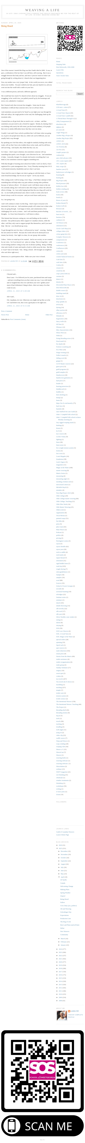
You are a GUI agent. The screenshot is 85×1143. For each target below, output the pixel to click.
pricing (58, 538)
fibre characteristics (62, 330)
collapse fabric (61, 231)
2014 (60, 981)
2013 (60, 984)
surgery (58, 670)
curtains (58, 276)
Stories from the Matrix (64, 656)
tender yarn (60, 693)
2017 (60, 972)
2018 (60, 968)
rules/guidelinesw (62, 572)
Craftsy (58, 265)
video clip (59, 735)
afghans (58, 127)
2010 (60, 994)
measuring (59, 476)
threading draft (61, 710)
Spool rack (59, 645)
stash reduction (61, 651)
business (59, 217)
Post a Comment (6, 311)
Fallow (62, 902)
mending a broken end (63, 482)
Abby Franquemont (62, 121)
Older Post (49, 315)
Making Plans (64, 889)
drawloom (59, 299)
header (58, 383)
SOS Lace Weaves (62, 631)
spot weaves (60, 648)
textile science (61, 699)
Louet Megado (61, 456)
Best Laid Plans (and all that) (69, 925)
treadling (59, 727)
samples (59, 577)
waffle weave (60, 738)
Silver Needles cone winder (65, 617)
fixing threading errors (63, 338)
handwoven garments (63, 378)
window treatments (62, 780)
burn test (59, 214)
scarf (57, 580)
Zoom (58, 794)
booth (58, 197)
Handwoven (60, 375)
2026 (60, 845)
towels (58, 721)
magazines (59, 465)
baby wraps (60, 166)
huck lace (59, 406)
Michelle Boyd (61, 487)
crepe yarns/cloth (61, 274)
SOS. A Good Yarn (62, 634)
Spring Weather (65, 893)
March (63, 938)
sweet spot (59, 673)
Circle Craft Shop (62, 228)
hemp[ (58, 398)
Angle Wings (60, 133)
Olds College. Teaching (64, 501)
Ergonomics (60, 319)
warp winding (60, 744)
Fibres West (60, 333)
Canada (62, 883)
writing (58, 789)
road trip (59, 566)
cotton (58, 251)
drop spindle (60, 302)
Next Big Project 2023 (63, 493)
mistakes (59, 490)
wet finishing (60, 775)
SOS (57, 628)
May (62, 874)
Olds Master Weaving (63, 507)
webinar (59, 769)
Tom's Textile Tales (62, 76)
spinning (59, 642)
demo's (58, 279)
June (62, 870)
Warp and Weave (61, 741)
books (58, 195)
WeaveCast (60, 752)
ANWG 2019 (60, 144)
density (58, 282)
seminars (59, 600)
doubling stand (61, 293)
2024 (60, 949)
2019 (60, 965)
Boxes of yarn (60, 200)
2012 (60, 988)
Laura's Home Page (62, 835)
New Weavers (64, 931)
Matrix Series (60, 473)
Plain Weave (60, 530)
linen (58, 442)
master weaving (61, 470)
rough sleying (60, 569)
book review (60, 192)
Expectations (64, 915)
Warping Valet (61, 64)
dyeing (58, 307)
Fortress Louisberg (62, 347)
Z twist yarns (60, 792)
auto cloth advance (62, 158)
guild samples (60, 372)
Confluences (60, 248)
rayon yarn (59, 549)
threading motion (61, 713)
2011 (60, 991)
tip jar (58, 715)
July (62, 867)
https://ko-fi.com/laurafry (64, 403)
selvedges (59, 594)
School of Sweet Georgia (64, 586)
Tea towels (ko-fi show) (64, 682)
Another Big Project (62, 138)
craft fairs (59, 262)
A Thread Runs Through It (64, 118)
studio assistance (61, 659)
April (63, 877)
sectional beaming (62, 591)
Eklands (59, 316)
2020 (60, 962)
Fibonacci (59, 327)
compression (60, 240)
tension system (61, 696)
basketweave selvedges (63, 172)
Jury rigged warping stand (64, 422)
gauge (58, 361)
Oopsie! (62, 896)
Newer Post (5, 315)
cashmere (59, 220)
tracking (59, 724)
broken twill (60, 206)
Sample (58, 575)
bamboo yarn (60, 169)
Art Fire (59, 150)
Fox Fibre (59, 350)
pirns (58, 524)
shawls (58, 603)
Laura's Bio (60, 70)
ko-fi (57, 431)
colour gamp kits (61, 234)
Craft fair (59, 259)
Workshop (59, 783)
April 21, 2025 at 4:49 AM (18, 291)
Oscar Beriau (60, 515)
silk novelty (60, 608)
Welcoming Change (66, 886)
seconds (58, 589)
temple (58, 690)
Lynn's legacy (60, 462)
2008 (60, 1001)
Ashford (59, 155)
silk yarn (59, 614)
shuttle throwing (61, 606)
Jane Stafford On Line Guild (65, 412)
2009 (60, 997)
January (63, 945)
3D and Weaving (65, 909)
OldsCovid (59, 510)
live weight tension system (65, 448)
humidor (59, 409)
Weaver (58, 755)
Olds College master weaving (65, 498)
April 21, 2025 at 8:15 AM (18, 306)
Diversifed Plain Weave (64, 285)
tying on (59, 732)
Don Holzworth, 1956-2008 (65, 67)
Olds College (60, 496)
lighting (58, 439)
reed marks (59, 555)
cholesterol (59, 226)
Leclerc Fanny (61, 437)
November (64, 854)
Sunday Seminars (62, 668)
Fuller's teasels (61, 355)
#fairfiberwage (61, 104)
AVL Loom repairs (62, 161)
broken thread (60, 203)
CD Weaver (60, 223)
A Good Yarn (60, 110)
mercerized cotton (62, 484)
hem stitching (60, 395)
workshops (59, 786)
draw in (58, 296)
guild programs (61, 369)
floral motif (60, 341)
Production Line (65, 918)
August (63, 864)
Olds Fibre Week (61, 504)
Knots (58, 428)
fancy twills (60, 321)
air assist (59, 130)
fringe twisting (61, 352)
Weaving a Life (42, 10)
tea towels (59, 679)
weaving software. (62, 763)
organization (60, 513)
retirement (59, 561)
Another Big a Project (63, 135)
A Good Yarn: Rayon (63, 113)
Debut (62, 928)
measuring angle (61, 479)
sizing (58, 620)
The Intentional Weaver (64, 701)
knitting (58, 425)
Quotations (59, 73)
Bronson (59, 209)
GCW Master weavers (63, 364)
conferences (60, 245)
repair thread (60, 558)
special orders (60, 639)
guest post (59, 366)
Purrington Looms (62, 541)
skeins (58, 622)
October (63, 858)
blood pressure (61, 183)
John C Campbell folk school (65, 414)
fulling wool (60, 358)
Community (64, 935)
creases (58, 268)
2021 (60, 959)
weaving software (62, 761)
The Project (60, 707)
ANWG (58, 141)
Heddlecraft (60, 389)
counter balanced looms (64, 257)
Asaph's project (61, 152)
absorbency (60, 124)
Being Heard (64, 899)
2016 (60, 975)
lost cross (59, 453)
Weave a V (59, 749)
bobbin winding (61, 189)
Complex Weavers (62, 237)
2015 (60, 978)
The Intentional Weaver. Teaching (67, 704)
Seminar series (61, 597)
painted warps (60, 518)
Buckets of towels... (62, 211)
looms (58, 451)
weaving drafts (61, 758)
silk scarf (59, 611)
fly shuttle (59, 344)
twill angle (59, 730)
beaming (59, 175)
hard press (59, 381)
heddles (58, 392)
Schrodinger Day (65, 912)
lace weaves (60, 434)
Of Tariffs (63, 880)
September (64, 861)
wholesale (59, 778)
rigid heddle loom (62, 563)
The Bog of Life (65, 922)
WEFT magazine (61, 772)
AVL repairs (60, 164)
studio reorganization (63, 662)
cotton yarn (60, 254)
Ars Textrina (60, 147)
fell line (58, 324)
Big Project (60, 180)
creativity (59, 271)
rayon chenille (61, 546)
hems (58, 400)
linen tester (59, 445)
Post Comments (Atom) (18, 319)
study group (60, 665)
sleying (58, 625)
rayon (58, 544)
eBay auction (60, 310)
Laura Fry (75, 1011)
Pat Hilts (59, 521)
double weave (60, 290)
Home (27, 315)
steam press (60, 654)
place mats (59, 527)
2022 (60, 955)
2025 (60, 848)
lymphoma (59, 459)
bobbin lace (60, 186)
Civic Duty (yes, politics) (68, 906)
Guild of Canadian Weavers (65, 832)
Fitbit (58, 335)
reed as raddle (60, 552)
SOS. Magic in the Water (64, 637)
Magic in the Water (62, 467)
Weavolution (60, 766)
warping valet (60, 746)
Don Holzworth (61, 288)
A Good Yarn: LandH (63, 116)
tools (57, 718)
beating (58, 178)
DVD (58, 304)
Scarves (58, 583)
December (64, 851)
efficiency (59, 313)
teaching (59, 687)
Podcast (58, 532)
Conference (60, 242)
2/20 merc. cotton (62, 107)
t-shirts (58, 676)
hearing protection (62, 386)
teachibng (59, 685)
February (64, 942)
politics (58, 535)
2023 (60, 952)
